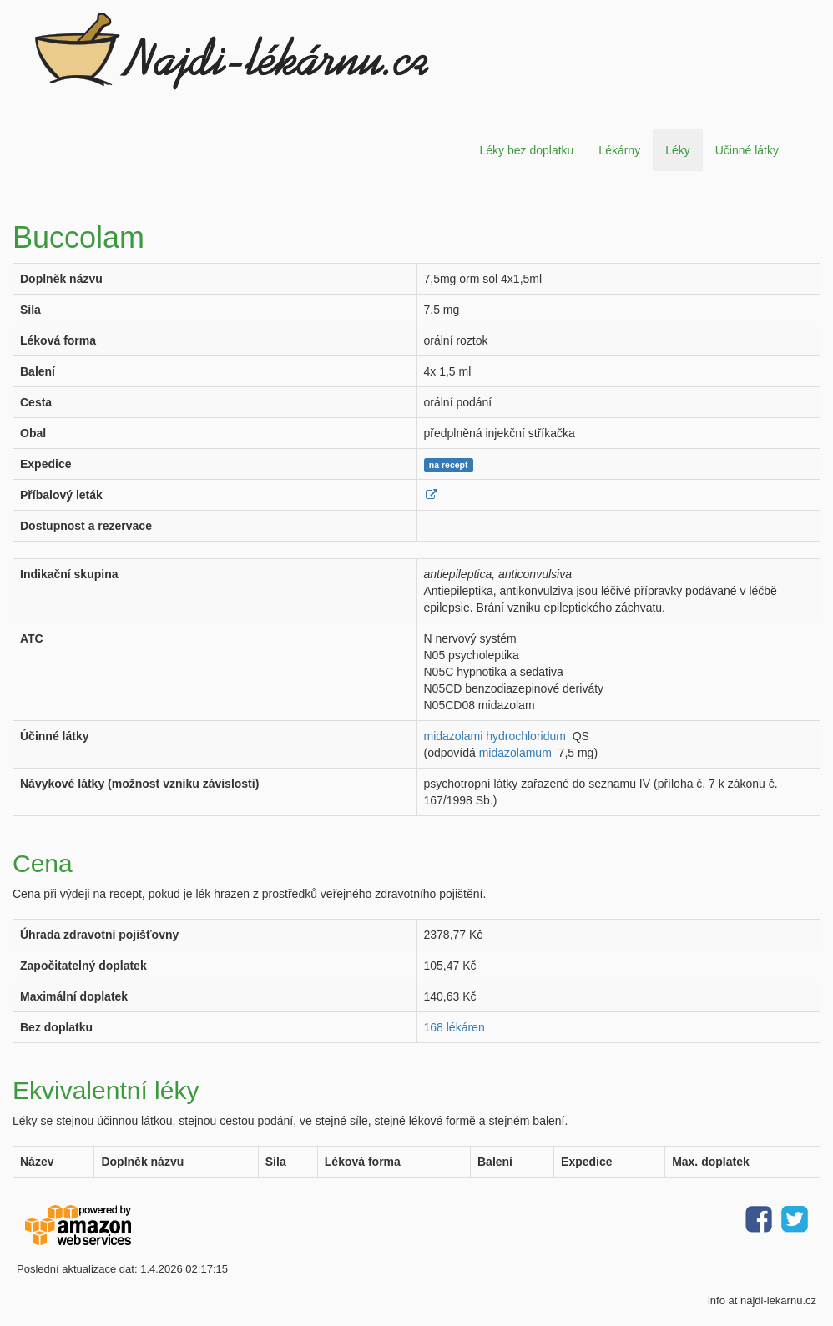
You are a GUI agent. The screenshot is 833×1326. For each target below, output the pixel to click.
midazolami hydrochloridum (495, 736)
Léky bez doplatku (526, 150)
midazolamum (515, 752)
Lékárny (619, 150)
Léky (677, 150)
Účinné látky (747, 150)
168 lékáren (454, 1027)
